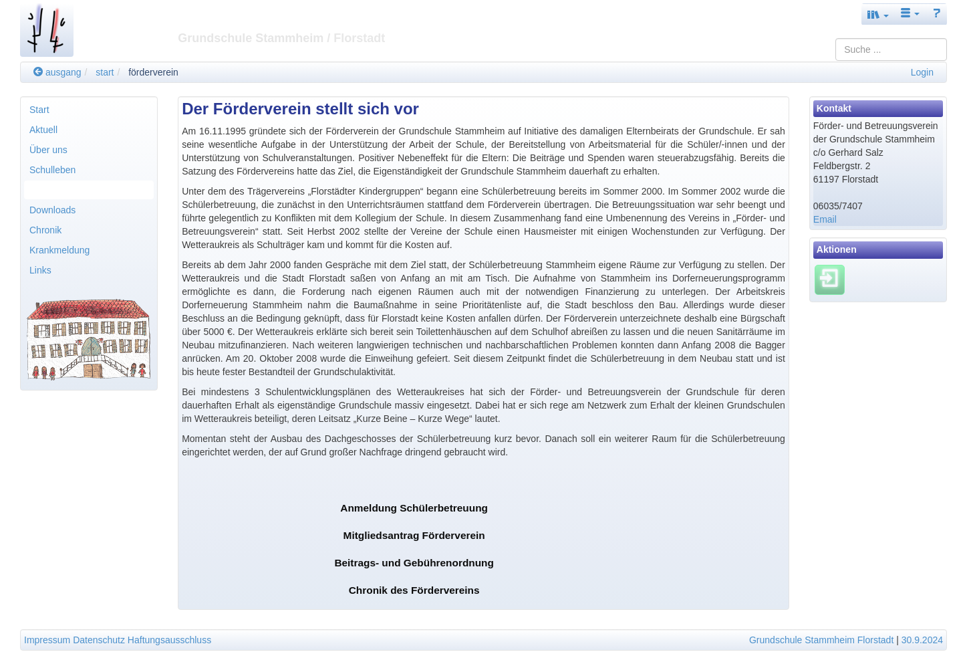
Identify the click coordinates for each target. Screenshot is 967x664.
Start (39, 109)
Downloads (52, 210)
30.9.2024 (922, 640)
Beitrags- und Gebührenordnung (414, 562)
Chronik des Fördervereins (414, 590)
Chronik (45, 230)
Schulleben (52, 169)
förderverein (153, 72)
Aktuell (43, 129)
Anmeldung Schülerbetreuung (414, 508)
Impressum (47, 640)
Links (40, 270)
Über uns (48, 149)
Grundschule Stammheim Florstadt (821, 640)
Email (825, 219)
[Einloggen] (829, 278)
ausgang (57, 72)
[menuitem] (89, 109)
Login (922, 72)
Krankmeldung (59, 250)
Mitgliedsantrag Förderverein (414, 535)
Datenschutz (99, 640)
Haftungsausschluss (169, 640)
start (105, 72)
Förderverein (55, 190)
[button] (878, 14)
